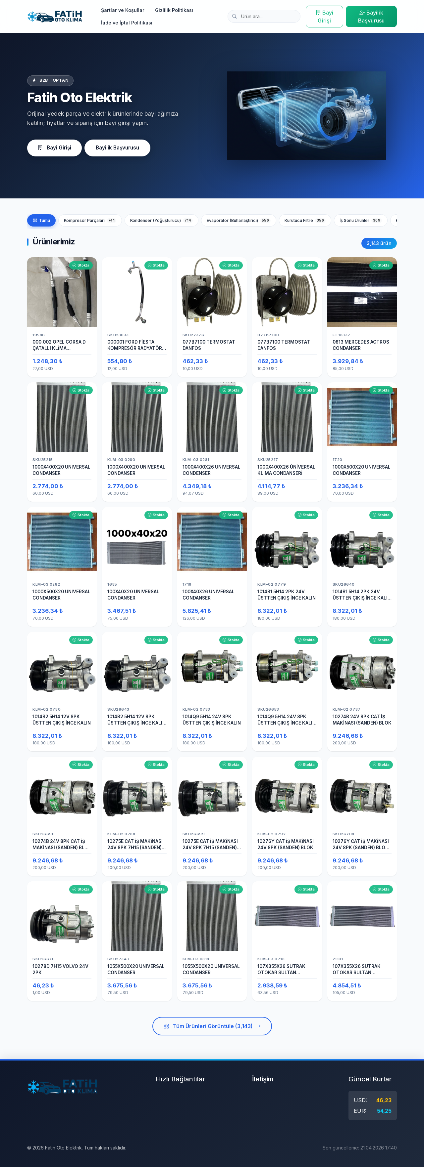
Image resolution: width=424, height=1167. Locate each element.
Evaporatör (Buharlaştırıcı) (239, 223)
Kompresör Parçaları (90, 223)
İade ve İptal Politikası (126, 22)
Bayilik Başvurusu (371, 16)
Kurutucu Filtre (305, 223)
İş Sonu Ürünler (361, 223)
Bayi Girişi (325, 16)
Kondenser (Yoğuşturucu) (161, 223)
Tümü (41, 223)
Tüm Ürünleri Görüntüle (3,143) (212, 1029)
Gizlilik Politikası (174, 10)
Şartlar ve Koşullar (122, 10)
